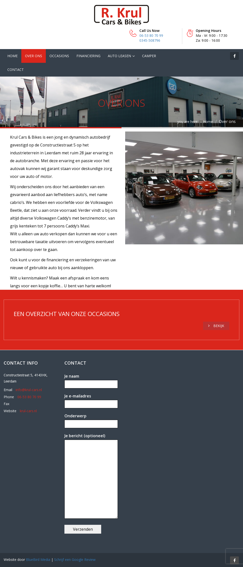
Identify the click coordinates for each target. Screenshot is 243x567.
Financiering (88, 55)
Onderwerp (91, 420)
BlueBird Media (38, 559)
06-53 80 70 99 (151, 35)
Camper (149, 55)
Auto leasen (119, 55)
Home (12, 55)
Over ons (33, 55)
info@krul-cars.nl (29, 389)
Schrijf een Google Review (75, 559)
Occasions (59, 55)
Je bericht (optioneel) (91, 476)
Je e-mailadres (91, 400)
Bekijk (216, 325)
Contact (15, 69)
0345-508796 (149, 40)
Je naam (91, 380)
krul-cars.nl (28, 411)
